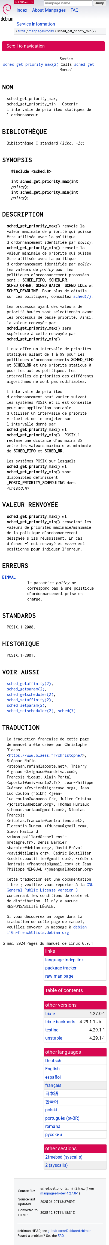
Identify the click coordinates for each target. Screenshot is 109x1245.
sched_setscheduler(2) (30, 710)
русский (53, 1134)
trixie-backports (60, 1021)
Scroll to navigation (26, 46)
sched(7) (82, 296)
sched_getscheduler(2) (30, 694)
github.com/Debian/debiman (70, 1231)
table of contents (64, 990)
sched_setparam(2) (26, 705)
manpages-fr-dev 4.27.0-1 (59, 1193)
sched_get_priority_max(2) (31, 64)
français (53, 1085)
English (52, 1068)
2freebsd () (64, 1157)
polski (51, 1109)
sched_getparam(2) (26, 689)
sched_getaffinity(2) (29, 683)
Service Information (36, 24)
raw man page (59, 976)
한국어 (51, 1101)
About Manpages (49, 10)
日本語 (51, 1093)
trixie (22, 31)
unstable (53, 1038)
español (53, 1077)
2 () (56, 1165)
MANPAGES (24, 2)
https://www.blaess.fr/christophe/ (45, 755)
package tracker (60, 968)
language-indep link (64, 959)
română (52, 1126)
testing (52, 1030)
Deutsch (53, 1060)
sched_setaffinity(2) (29, 699)
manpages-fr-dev (41, 31)
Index (22, 10)
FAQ (74, 10)
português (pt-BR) (62, 1118)
